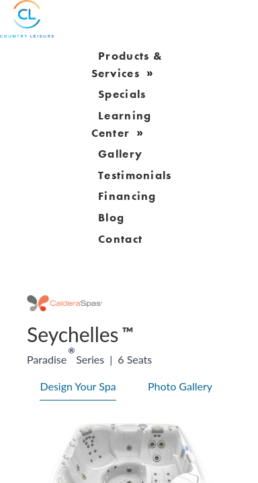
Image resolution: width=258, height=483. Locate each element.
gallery (120, 153)
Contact (120, 238)
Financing (127, 196)
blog (111, 216)
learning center (121, 124)
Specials (122, 94)
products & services (127, 64)
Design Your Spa (78, 386)
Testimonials (135, 174)
